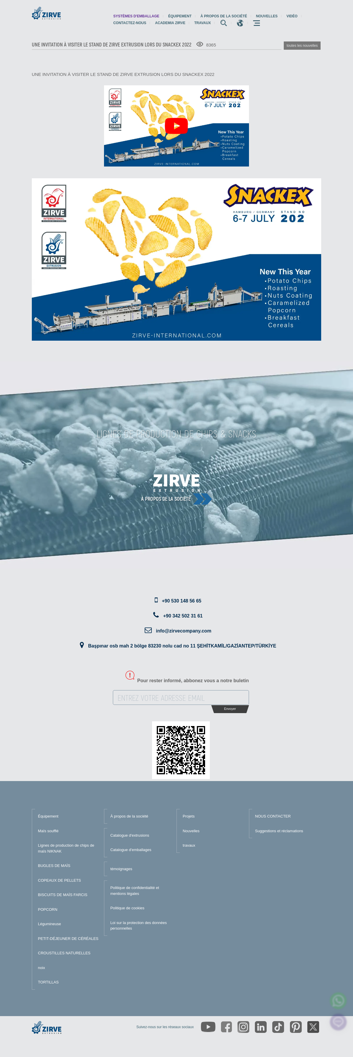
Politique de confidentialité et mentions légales (134, 890)
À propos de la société (223, 16)
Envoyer (230, 708)
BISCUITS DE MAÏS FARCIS (63, 895)
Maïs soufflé (48, 831)
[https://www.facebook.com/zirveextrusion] (226, 1026)
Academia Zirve (170, 23)
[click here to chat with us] (338, 1022)
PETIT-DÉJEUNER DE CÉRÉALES (68, 938)
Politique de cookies (127, 908)
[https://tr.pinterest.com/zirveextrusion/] (296, 1027)
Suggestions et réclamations (279, 831)
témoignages (121, 869)
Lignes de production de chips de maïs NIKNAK (66, 848)
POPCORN (47, 909)
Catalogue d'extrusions (129, 835)
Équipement (180, 16)
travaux (202, 23)
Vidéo (291, 16)
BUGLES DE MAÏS (54, 865)
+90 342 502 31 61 (183, 615)
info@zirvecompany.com (183, 630)
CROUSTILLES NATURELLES (64, 953)
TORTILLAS (48, 982)
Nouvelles (267, 16)
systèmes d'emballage (136, 16)
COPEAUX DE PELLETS (59, 880)
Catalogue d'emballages (130, 850)
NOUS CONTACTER (273, 816)
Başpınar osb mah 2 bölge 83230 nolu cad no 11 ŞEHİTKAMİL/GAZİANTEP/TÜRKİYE (182, 645)
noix (41, 968)
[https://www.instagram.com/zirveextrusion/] (243, 1027)
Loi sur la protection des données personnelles (138, 925)
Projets (188, 816)
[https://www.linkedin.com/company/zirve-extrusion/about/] (261, 1027)
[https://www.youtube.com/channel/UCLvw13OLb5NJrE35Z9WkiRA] (208, 1027)
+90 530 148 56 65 (181, 600)
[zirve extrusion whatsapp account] (338, 1001)
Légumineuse (49, 924)
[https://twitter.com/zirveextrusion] (313, 1027)
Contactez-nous (129, 23)
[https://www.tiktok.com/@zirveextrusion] (278, 1027)
